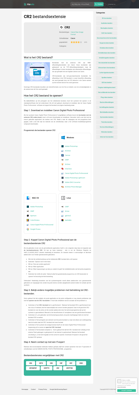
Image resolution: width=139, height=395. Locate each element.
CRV (57, 368)
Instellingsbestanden (107, 107)
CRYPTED (69, 368)
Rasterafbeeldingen (107, 102)
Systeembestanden (106, 117)
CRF (61, 363)
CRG (30, 363)
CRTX (41, 363)
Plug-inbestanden (107, 97)
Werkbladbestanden (107, 112)
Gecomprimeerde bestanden (107, 38)
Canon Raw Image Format (77, 33)
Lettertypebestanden (106, 72)
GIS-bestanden (107, 82)
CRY (71, 363)
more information (121, 387)
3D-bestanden (107, 18)
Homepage (25, 389)
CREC (81, 363)
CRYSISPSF (33, 368)
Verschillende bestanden (106, 92)
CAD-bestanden (106, 33)
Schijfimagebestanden (106, 58)
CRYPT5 (46, 368)
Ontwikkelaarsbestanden (106, 53)
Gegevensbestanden (107, 43)
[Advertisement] (41, 37)
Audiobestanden (106, 23)
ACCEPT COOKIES (126, 390)
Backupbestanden (107, 28)
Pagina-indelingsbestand (106, 87)
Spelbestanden (107, 77)
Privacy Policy (42, 389)
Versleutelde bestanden (106, 63)
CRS (51, 363)
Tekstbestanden (106, 122)
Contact (33, 389)
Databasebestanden (107, 48)
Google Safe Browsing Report (58, 389)
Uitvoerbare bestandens (106, 68)
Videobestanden (106, 132)
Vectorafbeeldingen (107, 127)
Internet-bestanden (106, 137)
